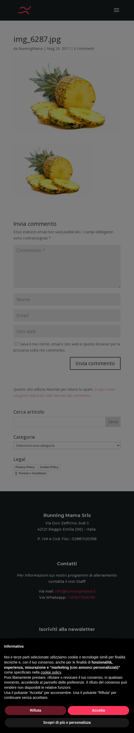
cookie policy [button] (51, 672)
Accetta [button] (98, 710)
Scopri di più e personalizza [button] (67, 722)
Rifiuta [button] (35, 710)
